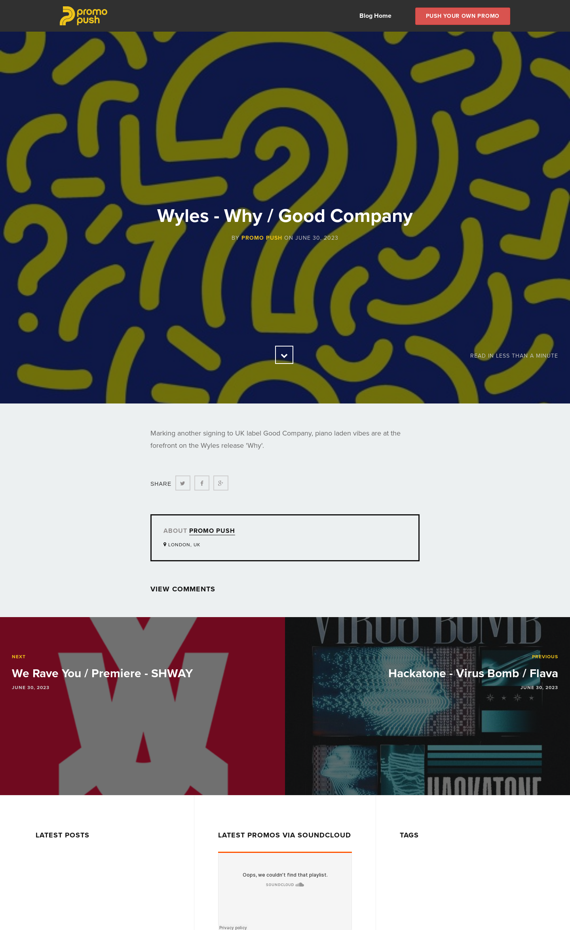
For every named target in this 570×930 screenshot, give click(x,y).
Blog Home (375, 16)
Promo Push (261, 238)
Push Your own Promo (463, 16)
